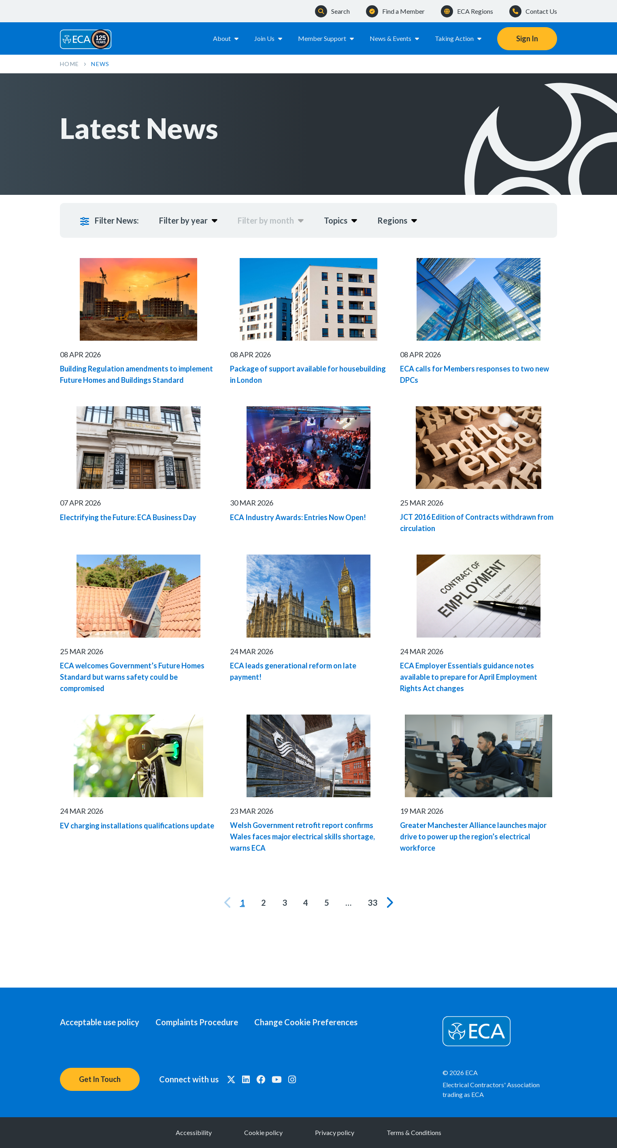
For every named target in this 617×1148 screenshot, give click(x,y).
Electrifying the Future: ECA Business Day (128, 517)
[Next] (389, 902)
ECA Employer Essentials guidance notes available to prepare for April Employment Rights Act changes (468, 677)
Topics (340, 220)
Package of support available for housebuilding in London (308, 375)
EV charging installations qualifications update (137, 825)
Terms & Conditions (414, 1132)
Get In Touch (100, 1079)
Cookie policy (263, 1132)
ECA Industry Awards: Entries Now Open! (298, 517)
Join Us (268, 38)
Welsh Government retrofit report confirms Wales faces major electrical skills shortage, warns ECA (302, 837)
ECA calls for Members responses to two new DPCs (474, 375)
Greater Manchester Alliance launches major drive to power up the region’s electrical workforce (473, 837)
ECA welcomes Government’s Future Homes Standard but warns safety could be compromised (132, 677)
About (226, 38)
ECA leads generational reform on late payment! (293, 671)
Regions (397, 220)
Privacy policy (334, 1132)
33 (372, 902)
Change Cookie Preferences (305, 1022)
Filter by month (271, 220)
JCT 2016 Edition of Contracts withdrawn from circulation (476, 523)
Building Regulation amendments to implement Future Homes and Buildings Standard (136, 375)
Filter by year (188, 220)
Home (69, 63)
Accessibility (194, 1132)
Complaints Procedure (196, 1022)
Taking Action (459, 38)
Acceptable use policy (99, 1022)
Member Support (326, 38)
